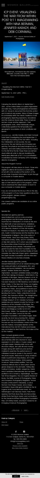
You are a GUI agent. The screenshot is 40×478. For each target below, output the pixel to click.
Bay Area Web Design (20, 448)
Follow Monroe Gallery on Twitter (20, 431)
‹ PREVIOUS (15, 410)
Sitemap (20, 443)
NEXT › (26, 410)
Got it (16, 476)
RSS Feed (5, 425)
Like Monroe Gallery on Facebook (16, 431)
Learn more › (25, 476)
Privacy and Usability (20, 446)
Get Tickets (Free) (8, 97)
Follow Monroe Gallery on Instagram (24, 431)
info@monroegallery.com (20, 441)
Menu (3, 5)
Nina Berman (6, 135)
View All (4, 422)
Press (21, 422)
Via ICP (4, 83)
